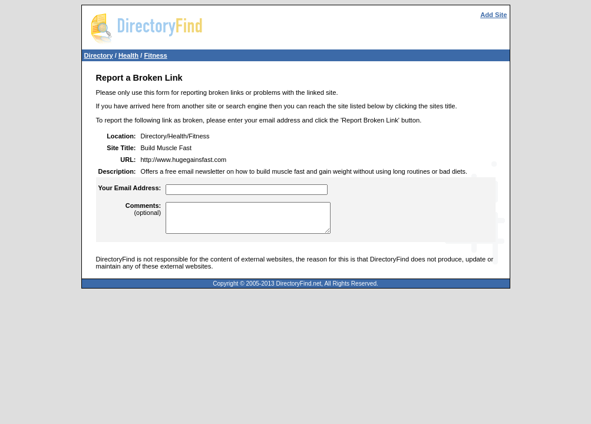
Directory (98, 55)
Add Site (493, 14)
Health (128, 55)
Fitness (155, 55)
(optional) (143, 209)
